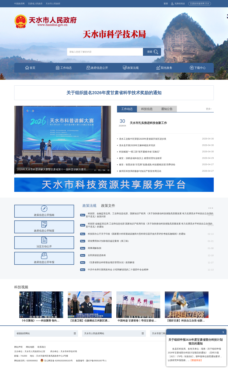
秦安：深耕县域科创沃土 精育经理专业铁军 (140, 158)
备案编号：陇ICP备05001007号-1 (91, 361)
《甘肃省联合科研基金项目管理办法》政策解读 (111, 262)
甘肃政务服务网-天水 (199, 4)
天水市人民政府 (53, 4)
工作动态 (66, 67)
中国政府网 (19, 4)
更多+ (209, 109)
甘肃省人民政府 (35, 4)
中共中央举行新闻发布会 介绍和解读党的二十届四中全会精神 (118, 269)
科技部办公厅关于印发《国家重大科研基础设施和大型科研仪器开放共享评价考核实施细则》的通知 (136, 234)
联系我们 (42, 347)
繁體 (166, 4)
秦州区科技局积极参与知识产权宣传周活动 (140, 171)
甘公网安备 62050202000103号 (57, 361)
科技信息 (147, 109)
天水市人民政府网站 (94, 333)
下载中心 (200, 67)
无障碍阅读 (178, 4)
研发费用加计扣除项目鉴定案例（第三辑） (109, 241)
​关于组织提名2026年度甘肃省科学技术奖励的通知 (114, 92)
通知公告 (167, 109)
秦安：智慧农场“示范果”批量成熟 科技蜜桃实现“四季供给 (147, 164)
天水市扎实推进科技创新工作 (148, 123)
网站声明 (18, 347)
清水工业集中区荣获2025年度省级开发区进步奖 (142, 139)
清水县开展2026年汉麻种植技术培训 (137, 145)
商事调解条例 (94, 248)
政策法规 (133, 67)
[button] (95, 170)
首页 (33, 67)
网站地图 (30, 347)
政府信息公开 (99, 67)
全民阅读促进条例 (97, 255)
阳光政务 (167, 67)
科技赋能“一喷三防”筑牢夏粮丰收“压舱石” (139, 151)
